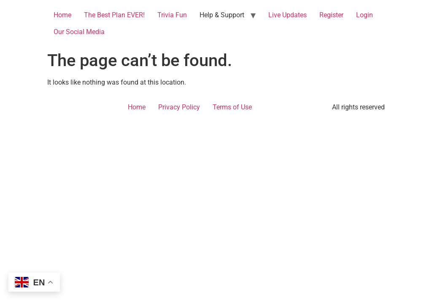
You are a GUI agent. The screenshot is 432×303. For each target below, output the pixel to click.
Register (331, 15)
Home (62, 15)
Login (364, 15)
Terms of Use (232, 107)
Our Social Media (79, 32)
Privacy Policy (179, 107)
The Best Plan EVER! (114, 15)
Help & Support (222, 15)
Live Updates (287, 15)
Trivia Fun (172, 15)
